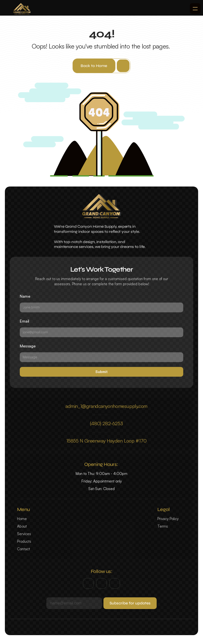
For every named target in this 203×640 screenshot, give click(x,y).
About (22, 526)
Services (24, 534)
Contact (23, 549)
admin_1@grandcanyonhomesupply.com (106, 406)
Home (22, 518)
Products (24, 541)
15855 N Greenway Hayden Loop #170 (106, 441)
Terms (162, 526)
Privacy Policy (168, 518)
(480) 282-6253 (106, 423)
